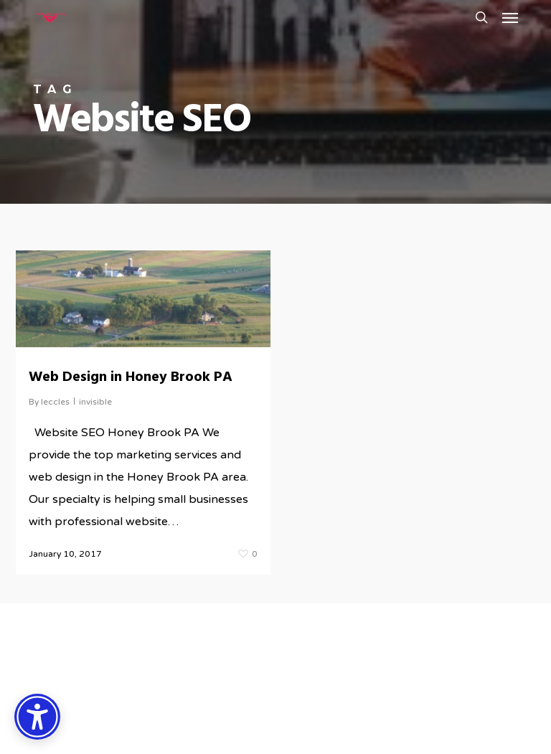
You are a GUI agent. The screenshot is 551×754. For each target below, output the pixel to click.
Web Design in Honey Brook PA (130, 377)
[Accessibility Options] (37, 717)
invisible (95, 402)
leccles (55, 402)
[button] (510, 17)
